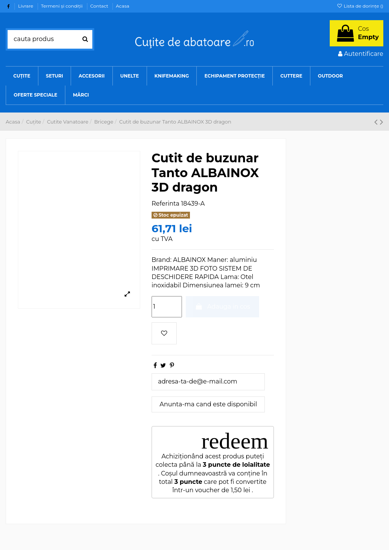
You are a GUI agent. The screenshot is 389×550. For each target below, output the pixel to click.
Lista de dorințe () (360, 6)
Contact (99, 6)
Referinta (165, 203)
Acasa (122, 6)
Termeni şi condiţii (62, 6)
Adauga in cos (222, 306)
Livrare (26, 6)
